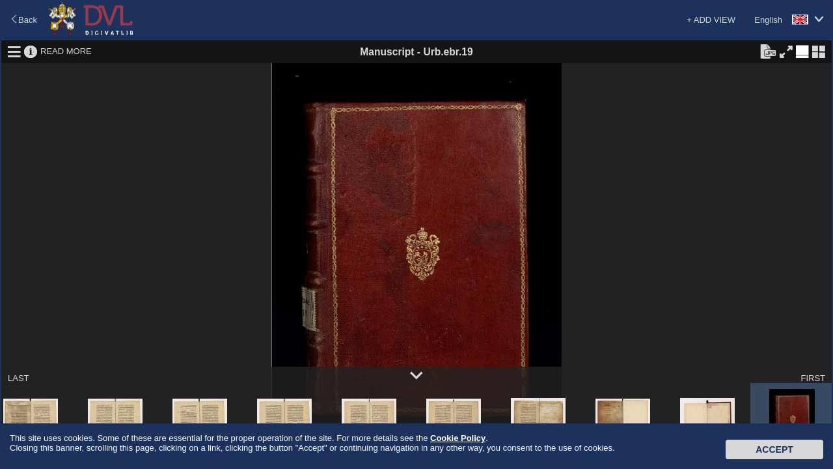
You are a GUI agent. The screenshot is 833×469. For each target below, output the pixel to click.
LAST (18, 378)
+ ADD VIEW (711, 20)
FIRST (812, 378)
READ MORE (66, 51)
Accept (774, 449)
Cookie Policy (457, 438)
